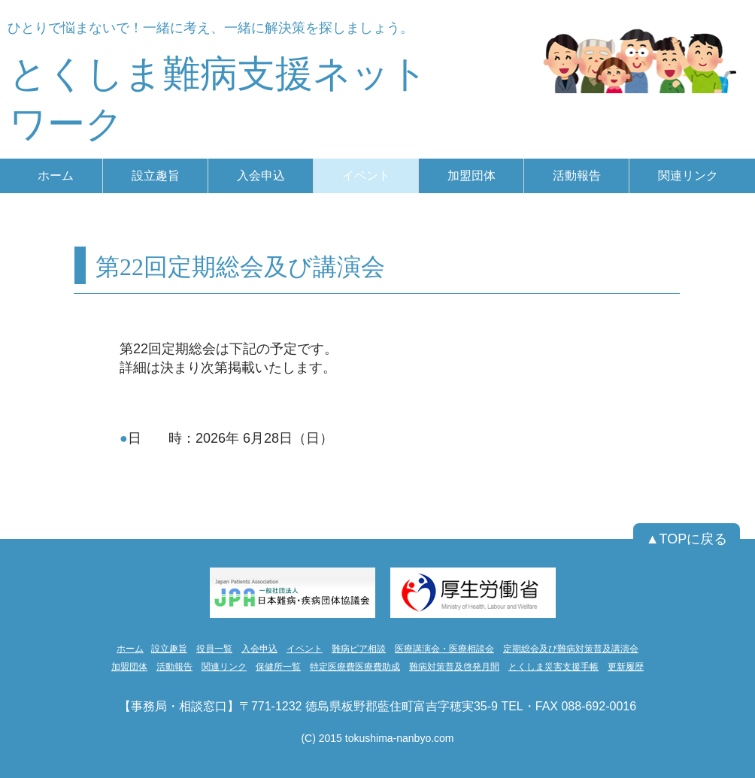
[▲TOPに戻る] (686, 539)
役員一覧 (214, 648)
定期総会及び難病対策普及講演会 (570, 648)
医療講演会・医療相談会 (444, 648)
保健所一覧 (278, 666)
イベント (305, 648)
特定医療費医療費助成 (355, 666)
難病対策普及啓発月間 (454, 666)
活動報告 (174, 666)
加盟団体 (129, 666)
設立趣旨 (169, 648)
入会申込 (259, 648)
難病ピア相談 (359, 648)
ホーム (130, 648)
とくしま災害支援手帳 (553, 666)
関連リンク (224, 666)
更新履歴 (626, 666)
